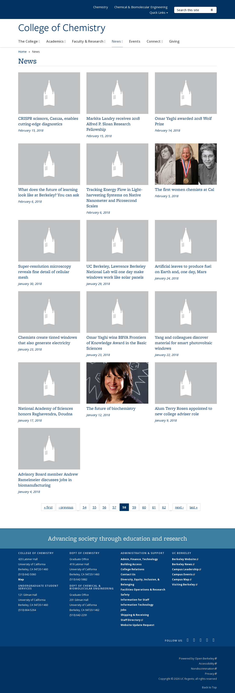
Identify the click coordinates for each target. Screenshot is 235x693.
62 (165, 508)
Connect (155, 41)
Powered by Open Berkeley (198, 658)
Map (21, 579)
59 (135, 508)
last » (195, 508)
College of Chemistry (61, 28)
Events (134, 41)
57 (115, 508)
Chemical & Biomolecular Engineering (141, 7)
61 (155, 508)
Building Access (131, 564)
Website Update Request (137, 625)
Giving (174, 41)
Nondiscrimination (204, 668)
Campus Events (183, 574)
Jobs (123, 610)
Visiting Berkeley (185, 584)
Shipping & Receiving (135, 615)
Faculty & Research (88, 41)
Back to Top (209, 687)
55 (96, 508)
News (117, 41)
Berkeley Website (185, 559)
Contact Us (128, 574)
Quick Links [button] (159, 13)
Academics (56, 41)
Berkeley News (183, 564)
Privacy (211, 673)
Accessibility (208, 663)
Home (22, 52)
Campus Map (182, 579)
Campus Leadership (186, 569)
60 (145, 508)
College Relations (132, 569)
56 (105, 508)
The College (29, 41)
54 (86, 508)
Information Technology (137, 605)
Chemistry (100, 7)
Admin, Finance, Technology (139, 559)
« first (49, 508)
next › (180, 508)
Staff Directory (132, 620)
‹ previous (67, 508)
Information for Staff (135, 599)
